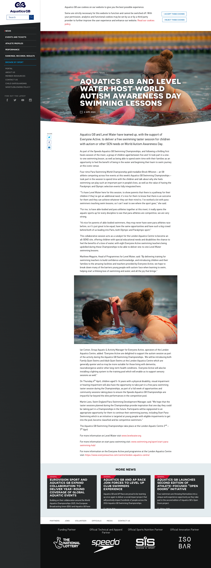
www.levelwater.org (131, 435)
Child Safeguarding (16, 83)
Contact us (11, 80)
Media (110, 520)
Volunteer (80, 520)
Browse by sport (14, 62)
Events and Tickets (15, 37)
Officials (96, 520)
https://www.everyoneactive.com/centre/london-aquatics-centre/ (117, 455)
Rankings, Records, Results (20, 56)
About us (10, 72)
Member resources (15, 76)
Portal (9, 68)
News (8, 31)
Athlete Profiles (14, 43)
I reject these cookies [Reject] (174, 20)
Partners (54, 520)
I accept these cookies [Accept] (174, 14)
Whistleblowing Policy (17, 87)
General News (98, 72)
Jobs (67, 520)
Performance (12, 50)
